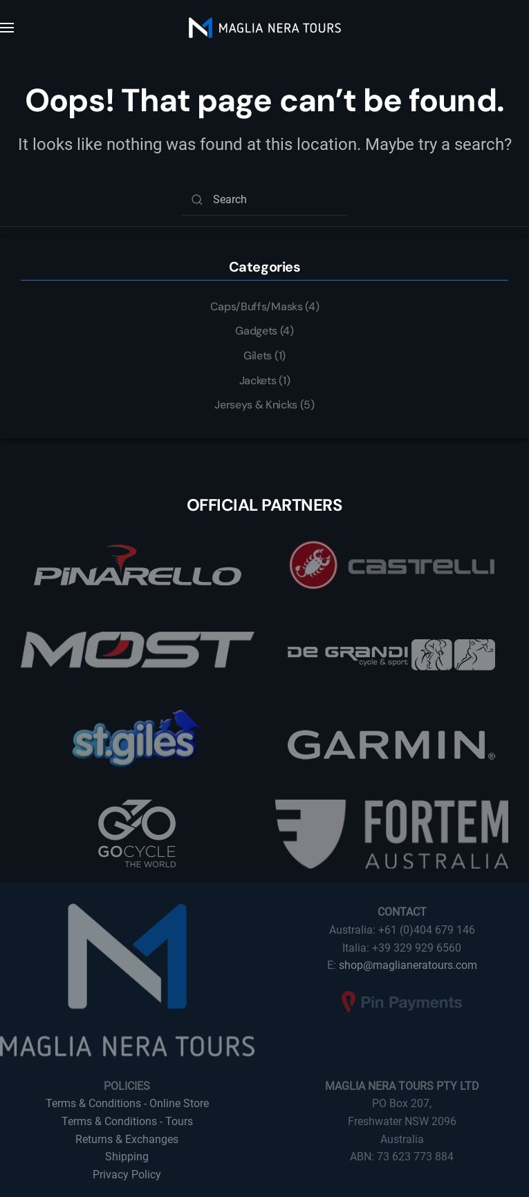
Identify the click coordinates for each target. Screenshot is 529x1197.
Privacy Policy (127, 1174)
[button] (7, 27)
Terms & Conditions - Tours (127, 1121)
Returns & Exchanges (126, 1139)
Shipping (127, 1156)
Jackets (258, 380)
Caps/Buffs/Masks (256, 306)
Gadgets (256, 330)
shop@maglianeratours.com (408, 965)
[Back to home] (265, 27)
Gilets (257, 355)
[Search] (265, 200)
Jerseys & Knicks (255, 404)
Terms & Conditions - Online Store (127, 1103)
